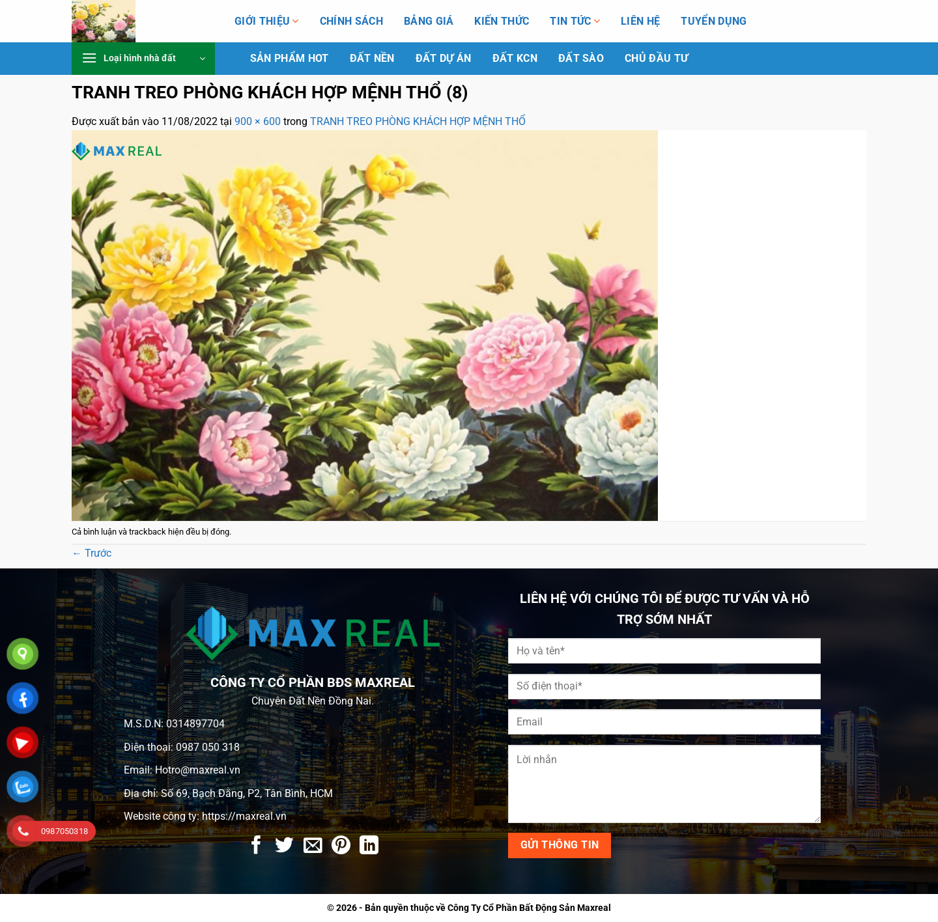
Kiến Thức (501, 21)
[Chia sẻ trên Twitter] (284, 846)
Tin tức (575, 21)
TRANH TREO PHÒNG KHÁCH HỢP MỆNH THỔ (418, 121)
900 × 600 (257, 121)
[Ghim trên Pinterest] (341, 846)
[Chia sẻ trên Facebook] (256, 846)
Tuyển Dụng (713, 21)
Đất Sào (581, 58)
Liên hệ (640, 21)
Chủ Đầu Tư (656, 58)
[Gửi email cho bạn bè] (313, 846)
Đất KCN (514, 58)
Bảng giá (429, 21)
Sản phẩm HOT (289, 58)
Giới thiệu (266, 21)
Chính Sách (351, 21)
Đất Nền (372, 58)
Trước (91, 553)
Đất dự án (444, 58)
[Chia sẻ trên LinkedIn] (369, 846)
